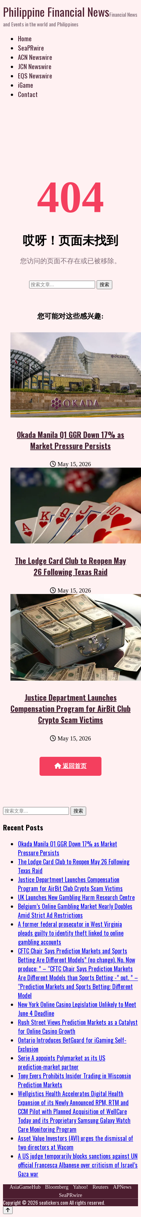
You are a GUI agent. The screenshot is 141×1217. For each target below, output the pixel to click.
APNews (122, 1187)
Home (25, 38)
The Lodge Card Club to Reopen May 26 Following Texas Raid (70, 566)
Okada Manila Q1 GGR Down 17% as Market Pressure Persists (70, 440)
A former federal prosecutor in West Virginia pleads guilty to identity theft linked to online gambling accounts (70, 933)
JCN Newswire (34, 66)
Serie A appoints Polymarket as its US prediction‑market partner (61, 1062)
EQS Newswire (35, 75)
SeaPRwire (31, 47)
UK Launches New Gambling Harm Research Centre (76, 897)
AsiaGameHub (24, 1187)
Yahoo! (80, 1187)
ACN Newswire (35, 57)
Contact (28, 94)
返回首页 (70, 766)
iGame (25, 85)
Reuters (101, 1187)
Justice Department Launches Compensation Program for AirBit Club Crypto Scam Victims (70, 708)
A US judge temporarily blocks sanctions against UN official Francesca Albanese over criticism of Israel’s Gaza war (78, 1165)
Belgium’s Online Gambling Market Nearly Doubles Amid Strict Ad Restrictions (75, 911)
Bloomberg (57, 1187)
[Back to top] (8, 1210)
